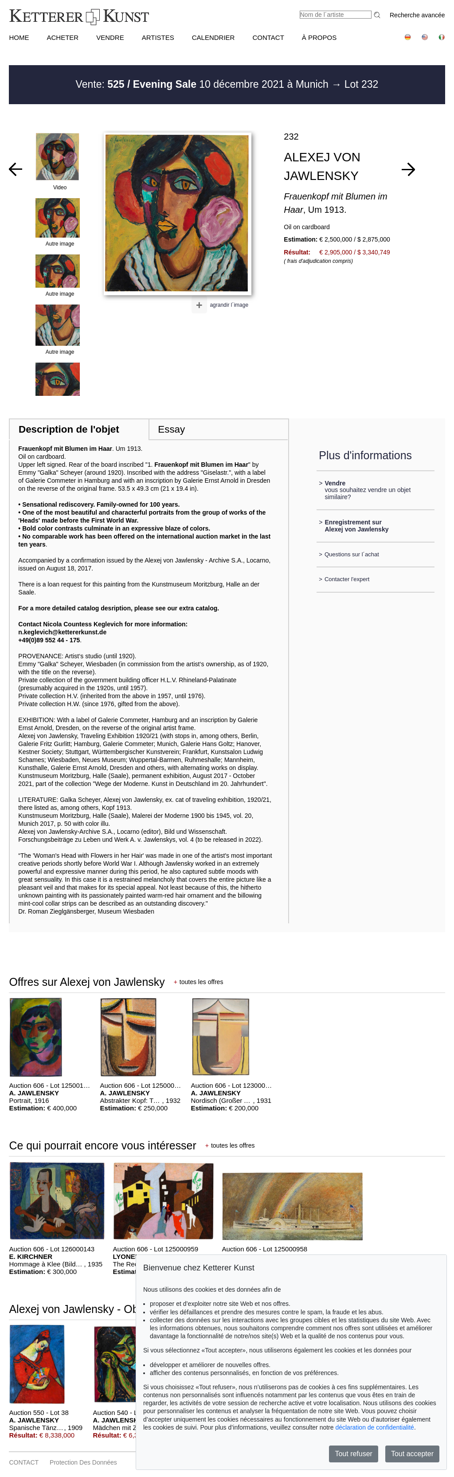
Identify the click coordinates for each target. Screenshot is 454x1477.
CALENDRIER (213, 37)
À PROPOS (319, 37)
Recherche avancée (417, 15)
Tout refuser (353, 1453)
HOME (19, 37)
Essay (171, 429)
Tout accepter (412, 1453)
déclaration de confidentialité (374, 1427)
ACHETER (62, 37)
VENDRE (110, 37)
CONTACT (268, 37)
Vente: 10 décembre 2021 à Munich (204, 84)
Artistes (158, 37)
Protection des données (83, 1462)
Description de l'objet (69, 429)
